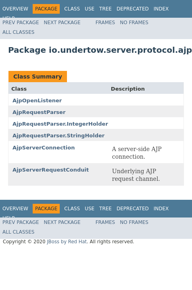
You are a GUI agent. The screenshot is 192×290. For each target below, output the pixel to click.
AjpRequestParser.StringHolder (58, 136)
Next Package (62, 22)
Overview (15, 9)
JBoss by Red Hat (67, 241)
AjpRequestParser (39, 112)
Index (161, 9)
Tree (105, 9)
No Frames (134, 22)
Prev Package (20, 22)
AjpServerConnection (44, 148)
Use (89, 9)
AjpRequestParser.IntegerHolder (60, 124)
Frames (105, 22)
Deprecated (133, 9)
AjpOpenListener (37, 100)
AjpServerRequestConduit (51, 170)
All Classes (18, 32)
